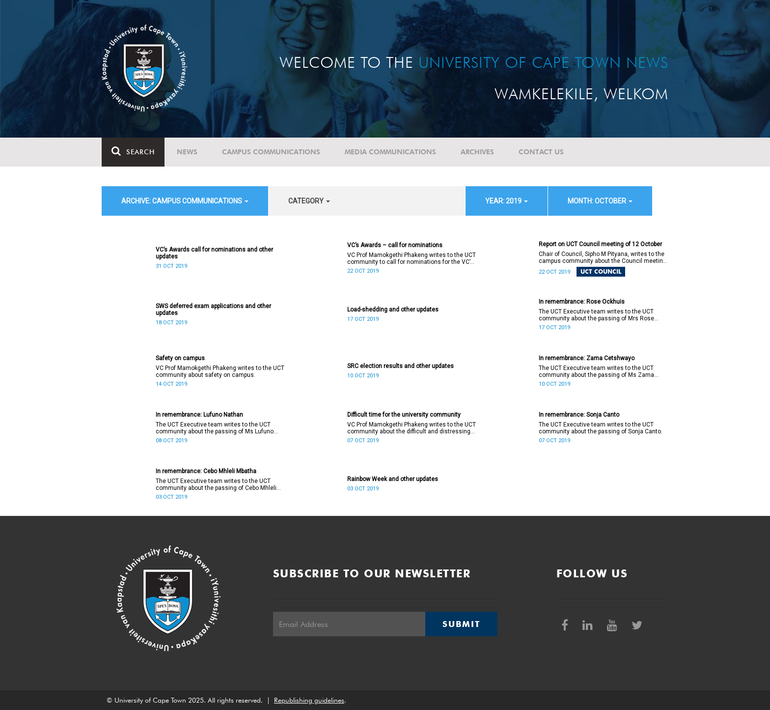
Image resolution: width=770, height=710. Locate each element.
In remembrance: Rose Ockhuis (582, 301)
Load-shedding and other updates (393, 309)
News (187, 152)
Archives (477, 152)
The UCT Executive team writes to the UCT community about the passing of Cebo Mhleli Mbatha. (216, 484)
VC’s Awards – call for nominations (394, 245)
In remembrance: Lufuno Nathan (199, 414)
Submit (461, 624)
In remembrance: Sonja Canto (579, 414)
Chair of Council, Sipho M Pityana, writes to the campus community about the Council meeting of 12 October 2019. (602, 257)
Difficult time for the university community (404, 414)
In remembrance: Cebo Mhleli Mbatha (206, 471)
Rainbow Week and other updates (392, 479)
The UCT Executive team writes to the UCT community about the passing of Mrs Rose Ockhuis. (596, 315)
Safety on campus (180, 358)
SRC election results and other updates (400, 366)
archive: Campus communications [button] (184, 201)
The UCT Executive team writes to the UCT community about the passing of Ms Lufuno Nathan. (215, 428)
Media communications (390, 152)
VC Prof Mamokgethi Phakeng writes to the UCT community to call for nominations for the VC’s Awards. (411, 258)
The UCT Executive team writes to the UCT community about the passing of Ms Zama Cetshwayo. (596, 371)
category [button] (309, 201)
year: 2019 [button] (506, 201)
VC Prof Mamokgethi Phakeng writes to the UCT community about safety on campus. (220, 371)
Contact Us (541, 152)
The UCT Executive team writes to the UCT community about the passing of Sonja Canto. (600, 428)
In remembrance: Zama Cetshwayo (586, 358)
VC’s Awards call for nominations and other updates (214, 253)
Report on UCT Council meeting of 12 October (600, 244)
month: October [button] (600, 201)
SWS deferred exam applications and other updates (213, 309)
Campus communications (271, 152)
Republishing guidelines (309, 700)
